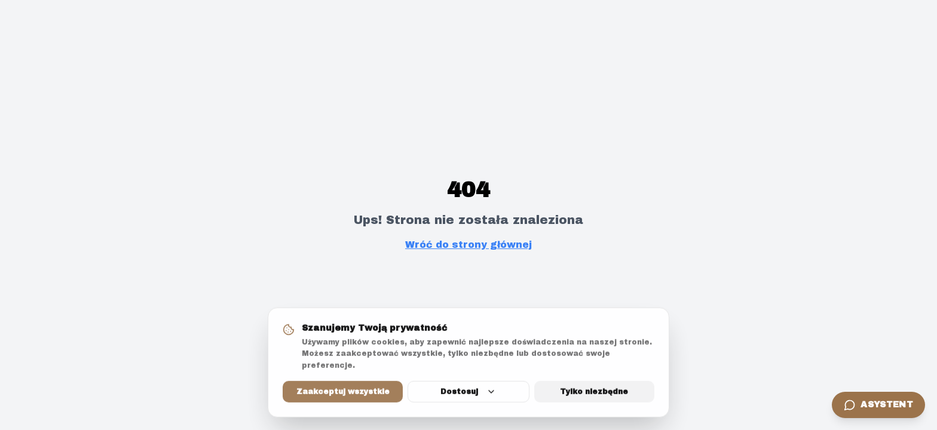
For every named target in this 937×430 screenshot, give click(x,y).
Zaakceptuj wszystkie (343, 392)
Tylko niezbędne (594, 392)
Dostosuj (468, 392)
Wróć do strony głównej (468, 244)
